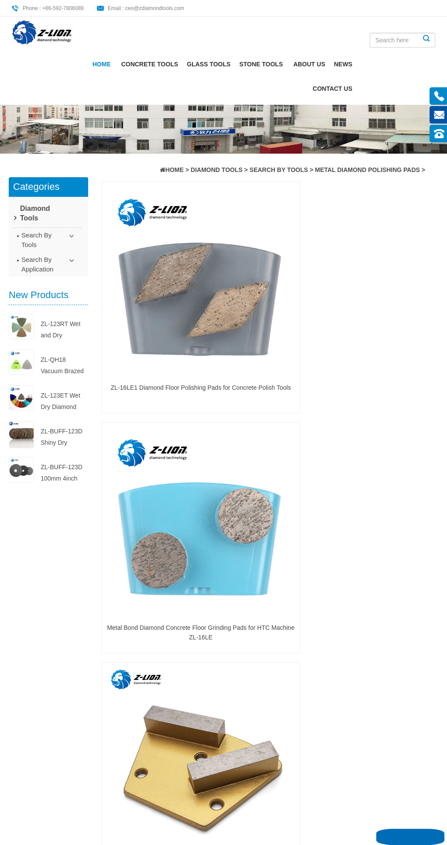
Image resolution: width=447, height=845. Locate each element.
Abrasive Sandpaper (122, 711)
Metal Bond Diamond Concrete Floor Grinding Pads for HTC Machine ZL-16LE (226, 271)
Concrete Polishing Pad (136, 630)
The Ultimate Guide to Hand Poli (254, 680)
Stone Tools (326, 65)
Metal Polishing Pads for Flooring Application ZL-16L (313, 271)
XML (34, 737)
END (176, 544)
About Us (375, 65)
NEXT (154, 544)
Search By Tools (279, 169)
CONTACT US (398, 89)
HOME (174, 169)
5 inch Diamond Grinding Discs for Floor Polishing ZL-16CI (399, 390)
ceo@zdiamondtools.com (154, 8)
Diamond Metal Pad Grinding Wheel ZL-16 (400, 270)
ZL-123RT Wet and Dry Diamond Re (60, 330)
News (408, 65)
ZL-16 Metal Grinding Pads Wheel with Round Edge (139, 390)
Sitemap (39, 722)
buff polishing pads (136, 693)
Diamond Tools (217, 169)
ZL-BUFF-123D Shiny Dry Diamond (62, 438)
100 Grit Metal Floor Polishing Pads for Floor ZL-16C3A (226, 390)
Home (167, 65)
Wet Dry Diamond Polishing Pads (134, 684)
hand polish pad (132, 638)
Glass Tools (274, 65)
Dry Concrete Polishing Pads (255, 630)
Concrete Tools (215, 65)
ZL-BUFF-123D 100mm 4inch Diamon (62, 474)
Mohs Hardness (131, 652)
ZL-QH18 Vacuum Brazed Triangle (62, 366)
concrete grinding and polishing (133, 670)
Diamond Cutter (131, 720)
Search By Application (37, 264)
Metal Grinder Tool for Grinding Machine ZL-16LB (399, 509)
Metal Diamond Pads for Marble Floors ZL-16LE (313, 508)
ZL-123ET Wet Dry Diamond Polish (60, 402)
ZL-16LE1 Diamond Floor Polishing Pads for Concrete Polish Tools (140, 271)
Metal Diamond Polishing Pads (367, 169)
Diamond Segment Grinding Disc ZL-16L (140, 508)
